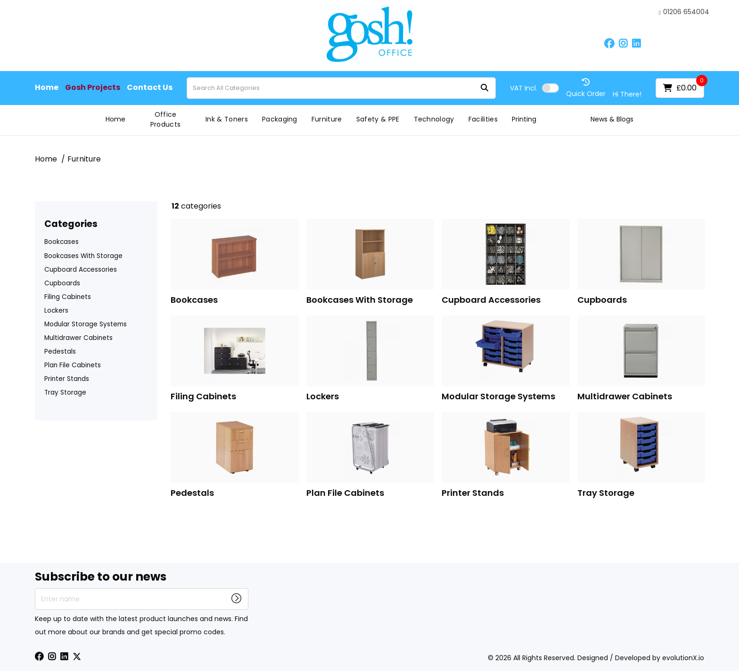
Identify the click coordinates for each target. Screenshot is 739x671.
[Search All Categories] (341, 88)
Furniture (327, 119)
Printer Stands (66, 378)
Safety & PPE (378, 119)
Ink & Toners (226, 119)
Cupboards (62, 283)
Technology (434, 119)
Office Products (165, 119)
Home (46, 87)
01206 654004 (684, 12)
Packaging (279, 119)
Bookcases (61, 241)
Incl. (523, 88)
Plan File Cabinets (72, 365)
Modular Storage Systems (85, 324)
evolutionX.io (683, 658)
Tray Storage (65, 392)
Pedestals (60, 351)
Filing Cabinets (67, 296)
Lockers (56, 310)
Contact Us (149, 87)
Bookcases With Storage (83, 255)
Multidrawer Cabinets (78, 337)
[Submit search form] (484, 88)
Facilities (483, 119)
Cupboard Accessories (80, 269)
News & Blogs (612, 119)
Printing (524, 119)
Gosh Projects (92, 87)
